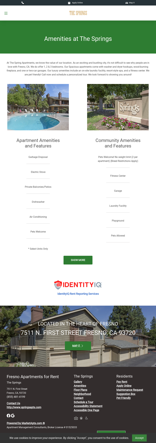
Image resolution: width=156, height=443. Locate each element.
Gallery (78, 381)
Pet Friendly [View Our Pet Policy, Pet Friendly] (123, 398)
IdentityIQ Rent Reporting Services (78, 293)
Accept (139, 437)
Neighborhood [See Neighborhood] (82, 394)
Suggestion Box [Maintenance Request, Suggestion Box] (125, 394)
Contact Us (13, 403)
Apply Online (75, 3)
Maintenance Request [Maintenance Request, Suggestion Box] (129, 389)
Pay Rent (121, 381)
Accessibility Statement (88, 406)
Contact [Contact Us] (78, 398)
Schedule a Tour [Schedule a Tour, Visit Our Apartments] (83, 402)
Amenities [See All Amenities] (80, 385)
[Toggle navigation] (6, 13)
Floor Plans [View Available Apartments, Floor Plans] (80, 389)
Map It (130, 3)
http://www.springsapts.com (24, 407)
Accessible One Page (86, 410)
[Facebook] (9, 415)
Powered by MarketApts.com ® (26, 423)
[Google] (13, 415)
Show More (78, 260)
